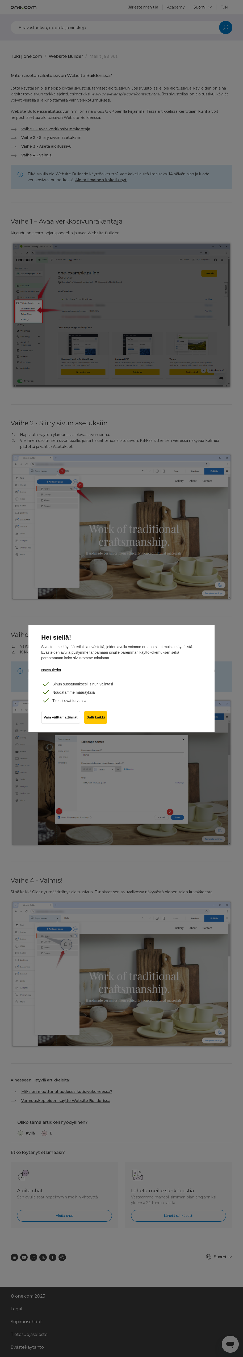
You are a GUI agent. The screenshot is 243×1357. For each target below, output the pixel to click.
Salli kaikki (96, 718)
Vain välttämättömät (61, 718)
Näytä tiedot (51, 670)
